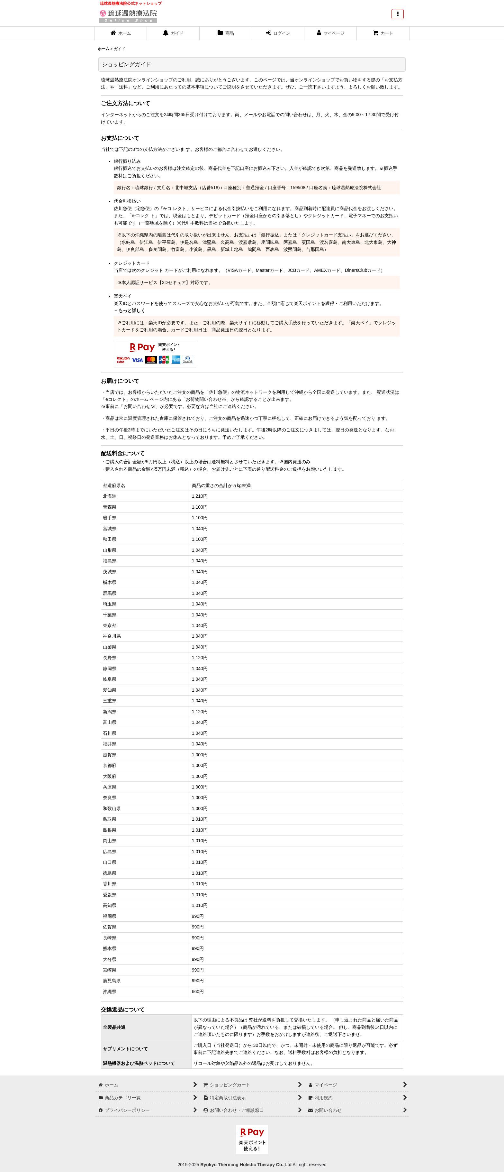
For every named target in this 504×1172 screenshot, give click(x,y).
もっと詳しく (131, 310)
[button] (398, 14)
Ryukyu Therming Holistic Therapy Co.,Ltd (245, 1164)
